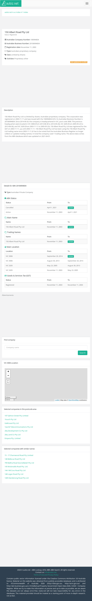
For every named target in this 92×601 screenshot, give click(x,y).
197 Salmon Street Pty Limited (16, 415)
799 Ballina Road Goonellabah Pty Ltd (19, 463)
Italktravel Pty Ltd (12, 423)
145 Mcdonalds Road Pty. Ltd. (16, 466)
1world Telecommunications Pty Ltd (19, 427)
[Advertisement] (46, 22)
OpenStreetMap (73, 400)
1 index (25, 12)
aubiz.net (8, 12)
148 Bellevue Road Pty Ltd (15, 459)
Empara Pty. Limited (12, 438)
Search (83, 353)
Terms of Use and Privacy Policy (46, 575)
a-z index (17, 12)
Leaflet (57, 400)
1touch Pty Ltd (10, 419)
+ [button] (8, 372)
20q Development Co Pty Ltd (16, 431)
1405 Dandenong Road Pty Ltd (17, 478)
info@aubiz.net (51, 572)
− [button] (8, 376)
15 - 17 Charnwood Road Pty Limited (19, 455)
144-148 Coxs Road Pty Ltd (15, 470)
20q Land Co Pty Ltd (12, 434)
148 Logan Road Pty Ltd (14, 474)
